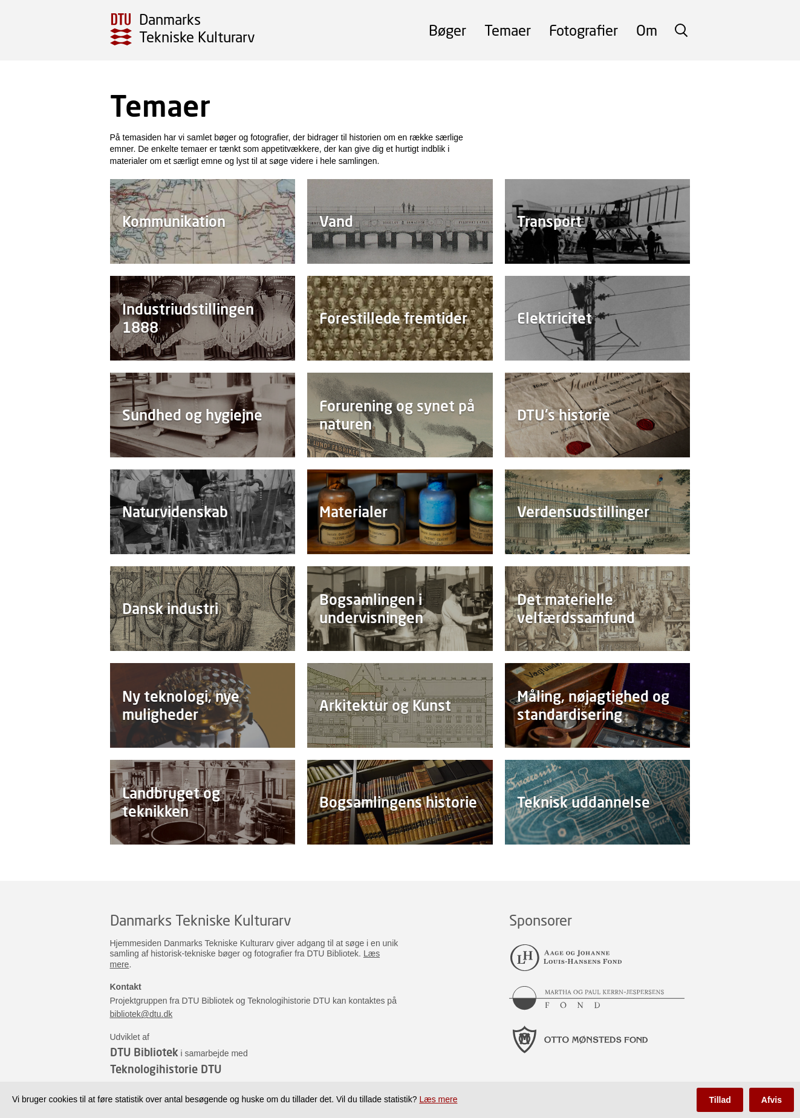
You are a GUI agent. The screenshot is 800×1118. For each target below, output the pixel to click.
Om (646, 30)
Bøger (447, 30)
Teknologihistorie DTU (165, 1069)
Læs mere (438, 1099)
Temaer (507, 30)
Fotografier (583, 30)
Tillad (719, 1100)
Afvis (771, 1100)
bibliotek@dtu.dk (141, 1014)
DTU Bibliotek (144, 1052)
